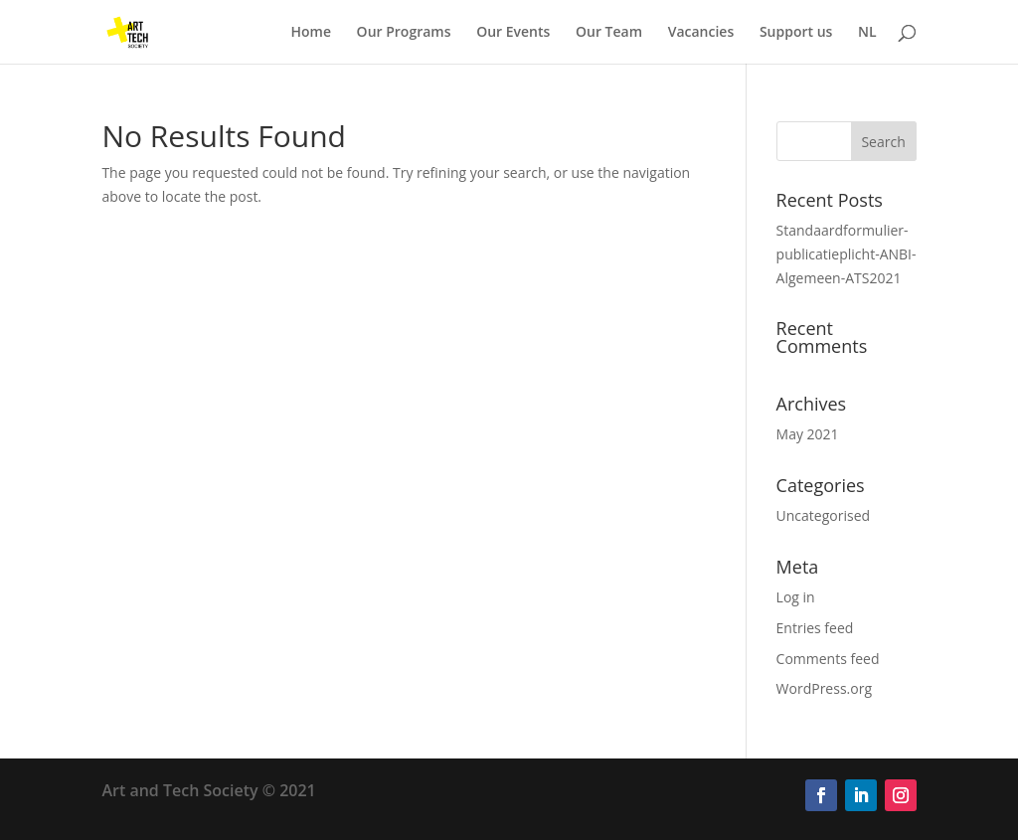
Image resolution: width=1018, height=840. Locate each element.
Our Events (513, 33)
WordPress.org (824, 688)
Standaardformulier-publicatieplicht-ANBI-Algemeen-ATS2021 (846, 254)
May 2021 (807, 433)
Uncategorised (823, 515)
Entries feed (815, 627)
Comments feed (828, 658)
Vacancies (701, 33)
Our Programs (404, 33)
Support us (796, 33)
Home (310, 33)
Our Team (609, 33)
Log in (795, 597)
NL (867, 33)
